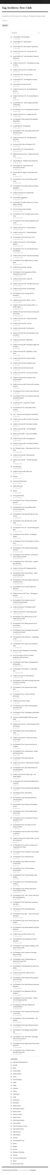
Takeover (15, 476)
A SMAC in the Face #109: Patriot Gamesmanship (26, 255)
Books (14, 1068)
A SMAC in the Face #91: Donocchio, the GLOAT (25, 373)
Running (15, 1155)
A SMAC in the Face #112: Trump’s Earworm (24, 227)
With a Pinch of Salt (18, 1164)
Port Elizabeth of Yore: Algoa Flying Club (23, 758)
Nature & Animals (17, 1114)
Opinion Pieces (17, 1117)
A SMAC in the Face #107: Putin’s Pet (22, 279)
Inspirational (16, 1094)
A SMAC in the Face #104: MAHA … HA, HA (24, 300)
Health (14, 1082)
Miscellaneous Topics (18, 1108)
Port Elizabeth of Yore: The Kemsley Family (24, 909)
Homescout (39, 1170)
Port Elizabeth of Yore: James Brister (22, 793)
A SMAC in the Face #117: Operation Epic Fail (24, 114)
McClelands (16, 1103)
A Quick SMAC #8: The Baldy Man (22, 126)
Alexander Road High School (20, 1062)
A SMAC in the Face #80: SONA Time (22, 471)
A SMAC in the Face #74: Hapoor (21, 701)
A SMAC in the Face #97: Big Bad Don (23, 340)
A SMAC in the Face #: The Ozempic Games (24, 607)
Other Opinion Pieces (18, 1129)
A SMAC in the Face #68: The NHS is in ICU (24, 934)
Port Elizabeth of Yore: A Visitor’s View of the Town (26, 391)
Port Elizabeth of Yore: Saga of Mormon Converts (25, 1025)
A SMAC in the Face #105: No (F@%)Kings (24, 288)
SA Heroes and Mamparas (20, 1158)
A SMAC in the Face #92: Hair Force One (23, 368)
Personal (15, 1137)
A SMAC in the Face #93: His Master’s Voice (24, 363)
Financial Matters (17, 1079)
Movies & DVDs (17, 1111)
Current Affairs (17, 1071)
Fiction (15, 1076)
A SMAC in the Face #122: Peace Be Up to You (25, 51)
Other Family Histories (18, 1120)
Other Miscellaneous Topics (20, 1126)
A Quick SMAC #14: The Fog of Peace (23, 74)
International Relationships (20, 481)
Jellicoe (15, 491)
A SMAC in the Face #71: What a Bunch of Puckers (26, 763)
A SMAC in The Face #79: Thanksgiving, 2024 (24, 568)
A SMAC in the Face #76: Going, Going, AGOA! (25, 612)
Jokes (14, 1097)
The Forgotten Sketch (18, 495)
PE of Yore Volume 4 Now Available (22, 209)
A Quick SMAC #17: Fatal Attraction (22, 41)
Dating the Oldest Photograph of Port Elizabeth (25, 650)
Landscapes (16, 1100)
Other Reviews (16, 1135)
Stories (15, 1161)
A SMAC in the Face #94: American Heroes (24, 358)
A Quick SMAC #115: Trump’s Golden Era (23, 149)
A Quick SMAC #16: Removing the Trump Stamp (25, 46)
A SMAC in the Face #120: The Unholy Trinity (24, 70)
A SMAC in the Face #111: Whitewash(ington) (25, 232)
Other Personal (17, 1132)
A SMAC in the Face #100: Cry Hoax (22, 323)
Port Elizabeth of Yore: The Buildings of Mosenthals (26, 712)
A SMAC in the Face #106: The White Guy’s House (26, 283)
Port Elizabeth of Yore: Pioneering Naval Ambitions (26, 109)
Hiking (14, 1085)
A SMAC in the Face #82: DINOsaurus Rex (24, 455)
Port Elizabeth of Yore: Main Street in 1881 (24, 237)
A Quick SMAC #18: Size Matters (21, 37)
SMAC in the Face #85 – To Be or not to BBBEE (25, 433)
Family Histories (17, 1074)
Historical (15, 1088)
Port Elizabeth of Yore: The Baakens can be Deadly (26, 852)
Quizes (15, 1143)
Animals (15, 1065)
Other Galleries (17, 1123)
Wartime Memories (18, 486)
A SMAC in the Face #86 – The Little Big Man (24, 429)
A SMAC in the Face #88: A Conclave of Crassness (26, 419)
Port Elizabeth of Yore (18, 1140)
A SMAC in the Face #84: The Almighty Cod (24, 438)
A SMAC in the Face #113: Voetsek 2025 (23, 192)
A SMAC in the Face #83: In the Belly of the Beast (25, 443)
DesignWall (33, 1170)
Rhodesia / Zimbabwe (18, 1152)
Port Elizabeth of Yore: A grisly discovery (23, 856)
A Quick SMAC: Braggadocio (20, 197)
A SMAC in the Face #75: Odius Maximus (23, 675)
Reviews (15, 1149)
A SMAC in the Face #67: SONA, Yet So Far (24, 973)
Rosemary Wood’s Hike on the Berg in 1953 (24, 144)
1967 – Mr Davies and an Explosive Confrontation (25, 414)
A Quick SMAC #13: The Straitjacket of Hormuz (25, 79)
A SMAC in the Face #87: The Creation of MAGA (25, 424)
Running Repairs (17, 466)
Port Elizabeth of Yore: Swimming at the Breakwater (26, 788)
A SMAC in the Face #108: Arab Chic (22, 267)
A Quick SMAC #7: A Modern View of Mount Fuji (25, 161)
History (15, 1091)
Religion (15, 1146)
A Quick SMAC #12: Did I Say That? (22, 84)
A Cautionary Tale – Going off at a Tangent (24, 403)
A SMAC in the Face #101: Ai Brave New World (25, 318)
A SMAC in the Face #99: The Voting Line (23, 328)
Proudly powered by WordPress (10, 1170)
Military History (17, 1105)
